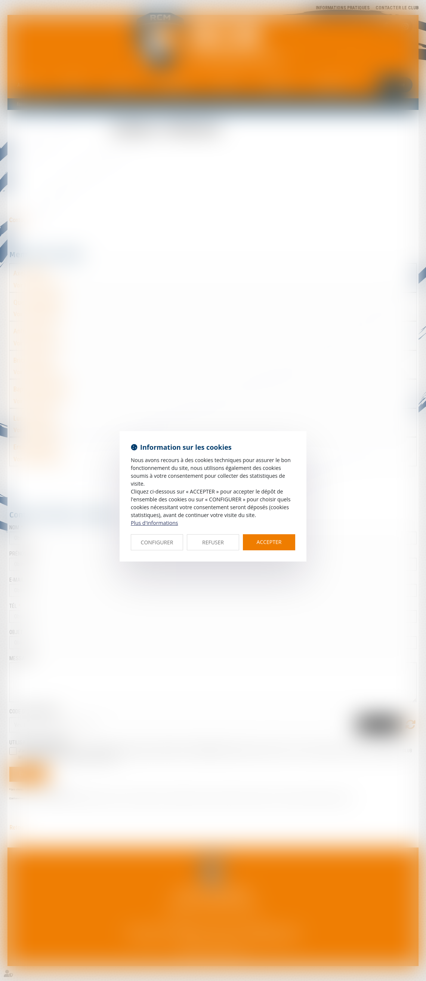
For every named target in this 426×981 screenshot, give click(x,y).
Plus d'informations (154, 522)
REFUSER (213, 542)
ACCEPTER (269, 541)
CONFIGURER (157, 542)
